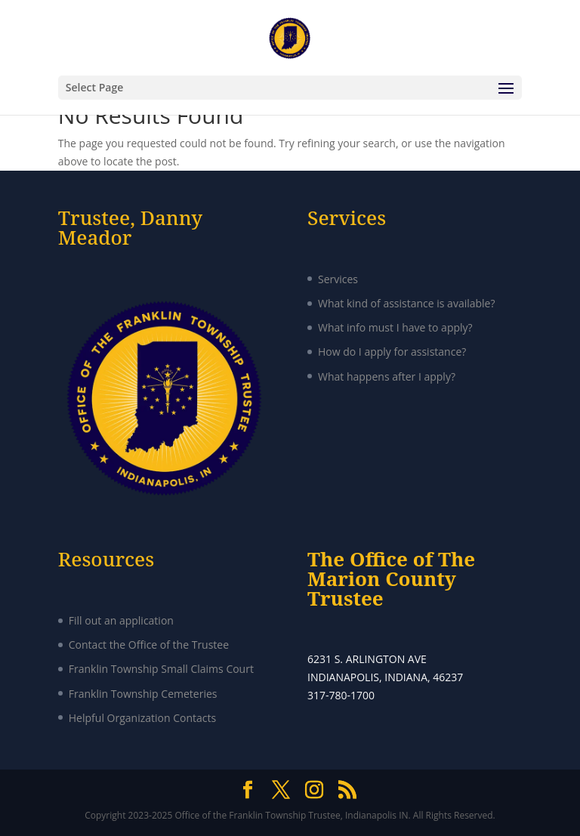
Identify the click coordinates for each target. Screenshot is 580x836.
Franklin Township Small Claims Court (161, 669)
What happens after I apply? (386, 376)
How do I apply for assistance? (392, 351)
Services (338, 279)
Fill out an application (121, 620)
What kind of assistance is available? (406, 303)
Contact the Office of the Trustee (149, 644)
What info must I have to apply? (395, 327)
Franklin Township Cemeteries (143, 693)
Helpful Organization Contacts (142, 718)
